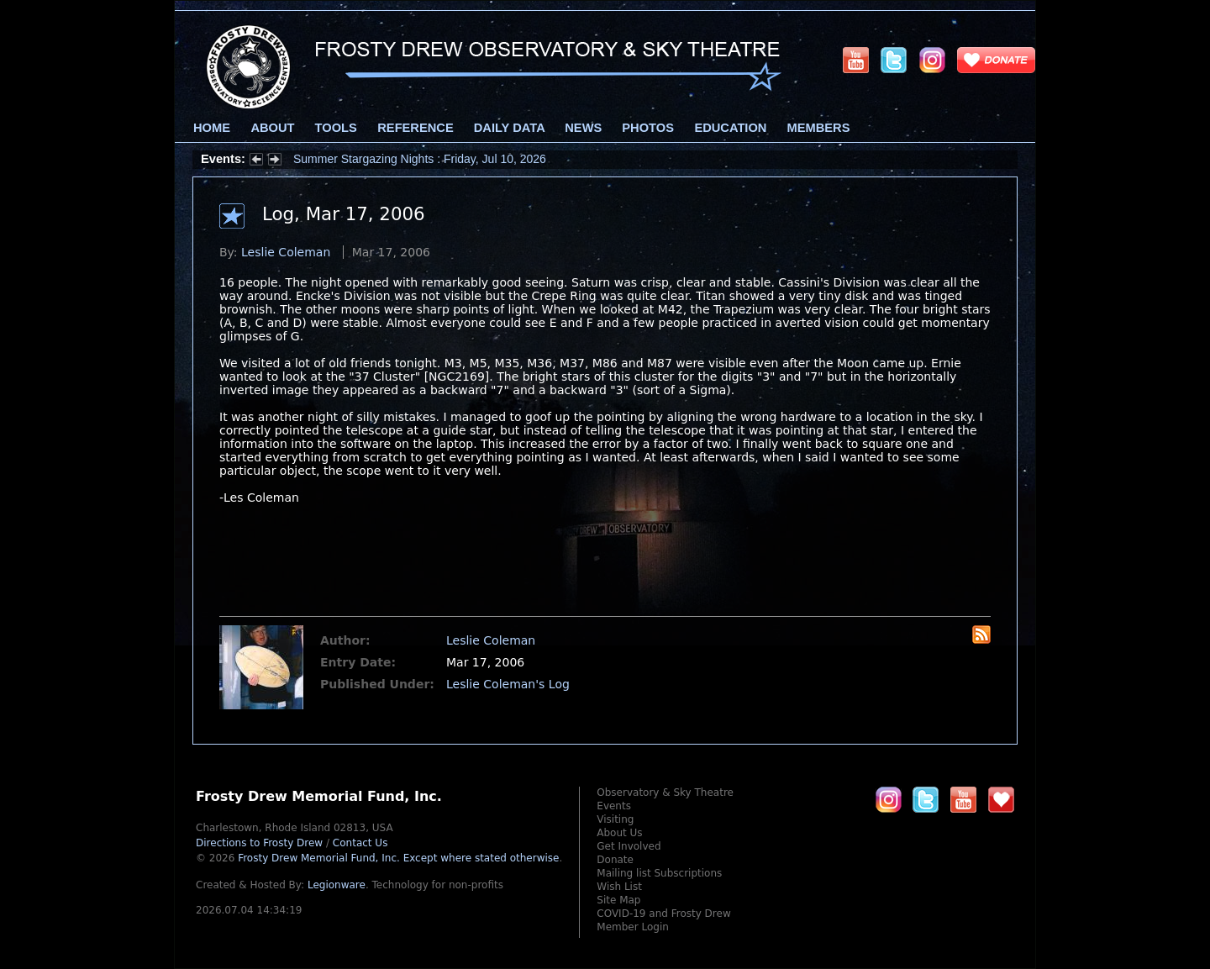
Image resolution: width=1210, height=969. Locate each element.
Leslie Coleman (285, 252)
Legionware (337, 885)
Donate (615, 860)
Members (818, 127)
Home (211, 127)
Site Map (618, 900)
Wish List (619, 887)
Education (730, 127)
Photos (648, 127)
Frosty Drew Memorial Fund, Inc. (398, 858)
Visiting (615, 819)
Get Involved (628, 846)
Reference (415, 127)
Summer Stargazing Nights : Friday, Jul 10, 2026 (419, 159)
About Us (619, 833)
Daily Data (509, 127)
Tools (336, 127)
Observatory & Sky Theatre (665, 792)
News (583, 127)
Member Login (633, 927)
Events (614, 806)
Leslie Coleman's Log (508, 684)
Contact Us (360, 843)
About (272, 127)
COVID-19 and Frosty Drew (663, 913)
